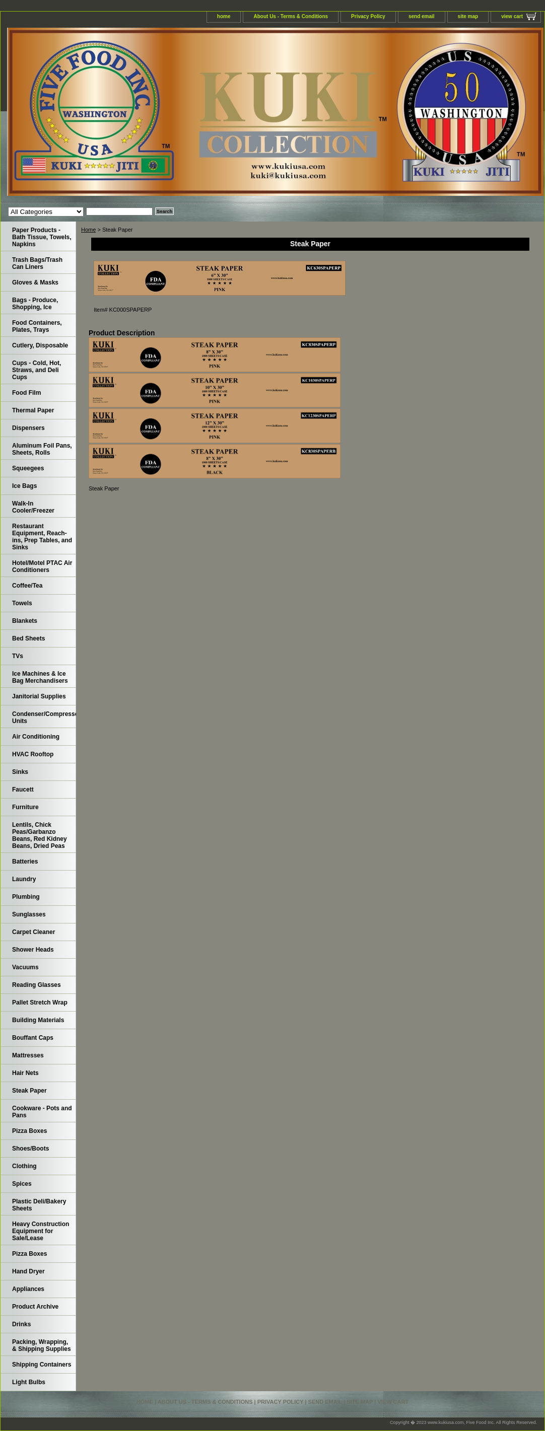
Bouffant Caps (32, 1037)
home (224, 16)
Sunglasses (29, 914)
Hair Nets (25, 1073)
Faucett (23, 789)
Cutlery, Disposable (40, 345)
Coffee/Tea (27, 585)
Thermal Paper (33, 410)
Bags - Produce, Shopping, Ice (35, 304)
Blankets (24, 620)
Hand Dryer (28, 1271)
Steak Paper (29, 1090)
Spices (22, 1183)
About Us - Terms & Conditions (290, 16)
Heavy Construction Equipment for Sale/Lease (40, 1231)
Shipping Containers (41, 1364)
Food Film (26, 392)
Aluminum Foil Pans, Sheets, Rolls (42, 449)
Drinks (21, 1324)
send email (421, 16)
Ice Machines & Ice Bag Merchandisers (40, 677)
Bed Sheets (28, 638)
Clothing (24, 1166)
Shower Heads (33, 949)
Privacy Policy (368, 16)
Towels (22, 603)
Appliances (28, 1289)
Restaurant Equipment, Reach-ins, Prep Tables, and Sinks (42, 537)
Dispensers (28, 428)
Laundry (24, 879)
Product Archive (35, 1306)
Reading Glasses (36, 984)
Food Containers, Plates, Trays (37, 326)
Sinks (20, 771)
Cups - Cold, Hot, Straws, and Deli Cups (36, 370)
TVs (17, 656)
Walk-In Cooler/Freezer (33, 507)
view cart (512, 16)
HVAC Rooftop (32, 754)
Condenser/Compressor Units (44, 717)
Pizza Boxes (29, 1130)
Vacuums (25, 967)
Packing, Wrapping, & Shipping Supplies (41, 1345)
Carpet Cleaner (33, 932)
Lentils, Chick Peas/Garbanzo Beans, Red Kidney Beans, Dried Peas (39, 835)
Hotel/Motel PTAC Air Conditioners (42, 566)
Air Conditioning (35, 736)
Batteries (25, 861)
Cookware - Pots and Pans (42, 1112)
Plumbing (26, 896)
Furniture (25, 807)
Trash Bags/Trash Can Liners (37, 263)
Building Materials (38, 1020)
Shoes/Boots (30, 1148)
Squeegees (28, 468)
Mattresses (28, 1055)
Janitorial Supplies (39, 696)
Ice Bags (24, 485)
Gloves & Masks (35, 282)
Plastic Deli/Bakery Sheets (39, 1205)
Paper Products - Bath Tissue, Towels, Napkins (42, 237)
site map (468, 16)
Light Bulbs (28, 1382)
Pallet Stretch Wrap (39, 1002)
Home (88, 230)
